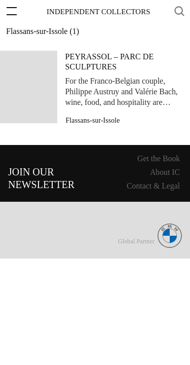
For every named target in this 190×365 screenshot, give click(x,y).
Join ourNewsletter (41, 178)
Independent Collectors (98, 12)
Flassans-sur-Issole (93, 120)
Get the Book (158, 158)
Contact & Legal (153, 185)
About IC (165, 172)
